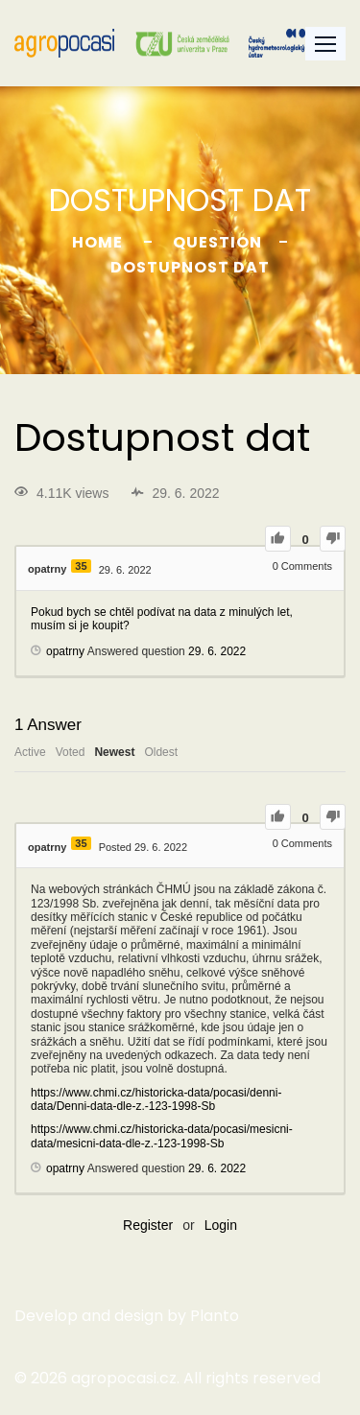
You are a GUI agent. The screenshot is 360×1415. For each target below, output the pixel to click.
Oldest (161, 752)
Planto (214, 1316)
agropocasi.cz (124, 1378)
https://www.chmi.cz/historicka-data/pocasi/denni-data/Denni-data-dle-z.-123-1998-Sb (156, 1099)
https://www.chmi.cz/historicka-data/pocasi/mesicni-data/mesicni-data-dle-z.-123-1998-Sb (162, 1135)
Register (148, 1225)
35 (80, 566)
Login (220, 1225)
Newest (114, 752)
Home (97, 242)
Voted (70, 752)
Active (30, 752)
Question (217, 242)
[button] (325, 43)
